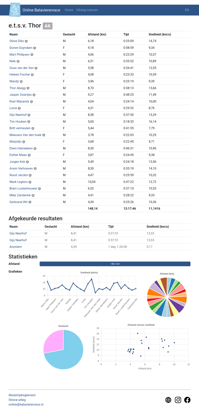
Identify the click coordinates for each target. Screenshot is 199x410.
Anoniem (16, 247)
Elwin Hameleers (21, 148)
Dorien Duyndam (21, 48)
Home (69, 10)
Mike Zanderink (20, 195)
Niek (13, 61)
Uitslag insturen (87, 10)
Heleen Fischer (20, 74)
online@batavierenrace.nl (26, 404)
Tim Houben (18, 121)
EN (187, 10)
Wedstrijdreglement (22, 395)
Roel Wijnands (19, 101)
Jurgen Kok (17, 162)
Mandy (14, 81)
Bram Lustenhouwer (23, 188)
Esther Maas (18, 155)
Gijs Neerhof (18, 115)
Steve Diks (17, 41)
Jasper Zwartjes (21, 94)
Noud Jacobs (19, 175)
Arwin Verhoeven (21, 168)
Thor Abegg (18, 88)
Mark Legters (19, 182)
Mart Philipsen (20, 54)
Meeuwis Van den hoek (25, 135)
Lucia (13, 108)
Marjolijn (16, 141)
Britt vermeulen (20, 128)
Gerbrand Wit (19, 202)
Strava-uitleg (17, 400)
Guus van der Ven (22, 68)
